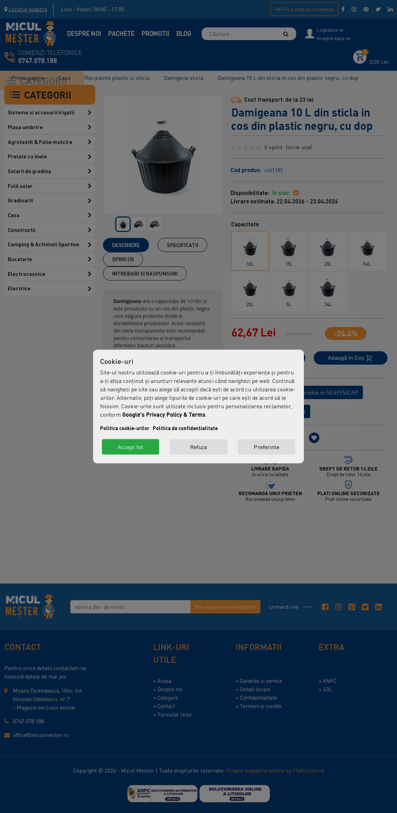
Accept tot (130, 446)
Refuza (198, 446)
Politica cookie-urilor (124, 428)
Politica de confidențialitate (185, 428)
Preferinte (266, 446)
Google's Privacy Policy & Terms (164, 414)
